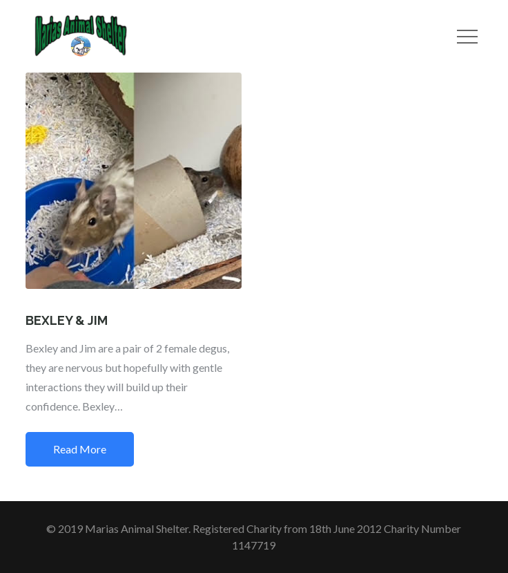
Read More (79, 448)
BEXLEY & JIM (67, 320)
